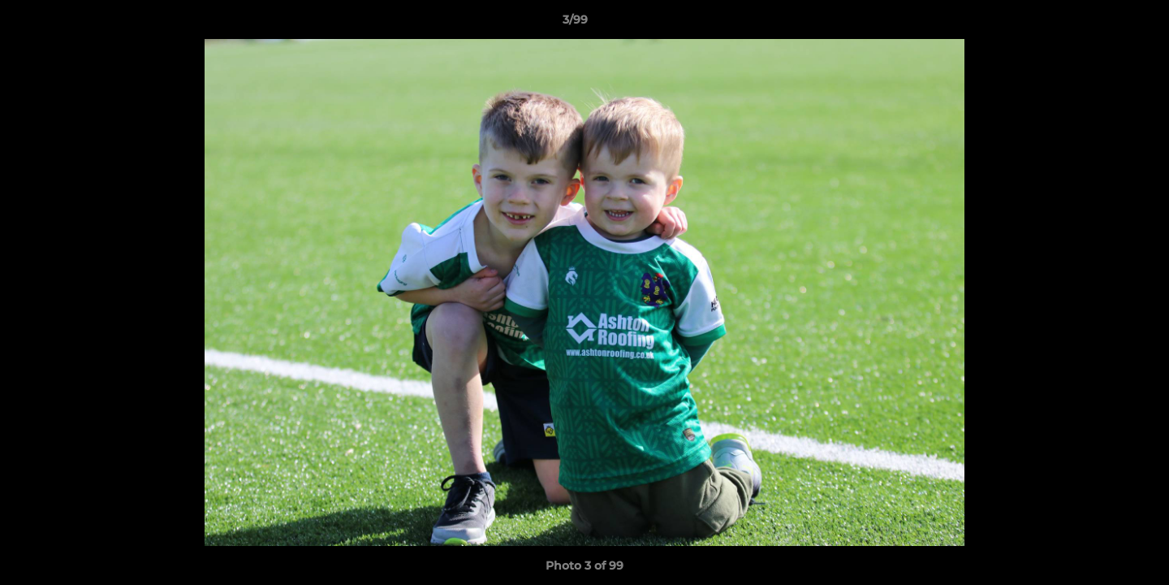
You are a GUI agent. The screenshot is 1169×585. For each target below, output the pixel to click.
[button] (1101, 23)
